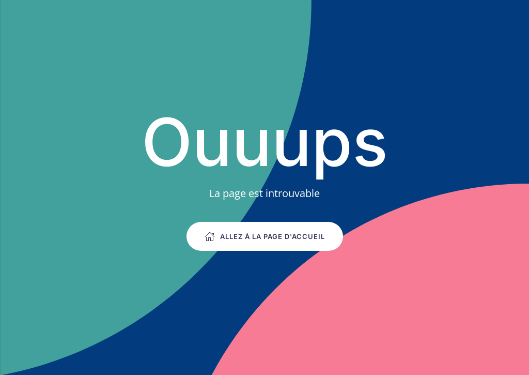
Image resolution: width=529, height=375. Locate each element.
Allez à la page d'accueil (265, 236)
